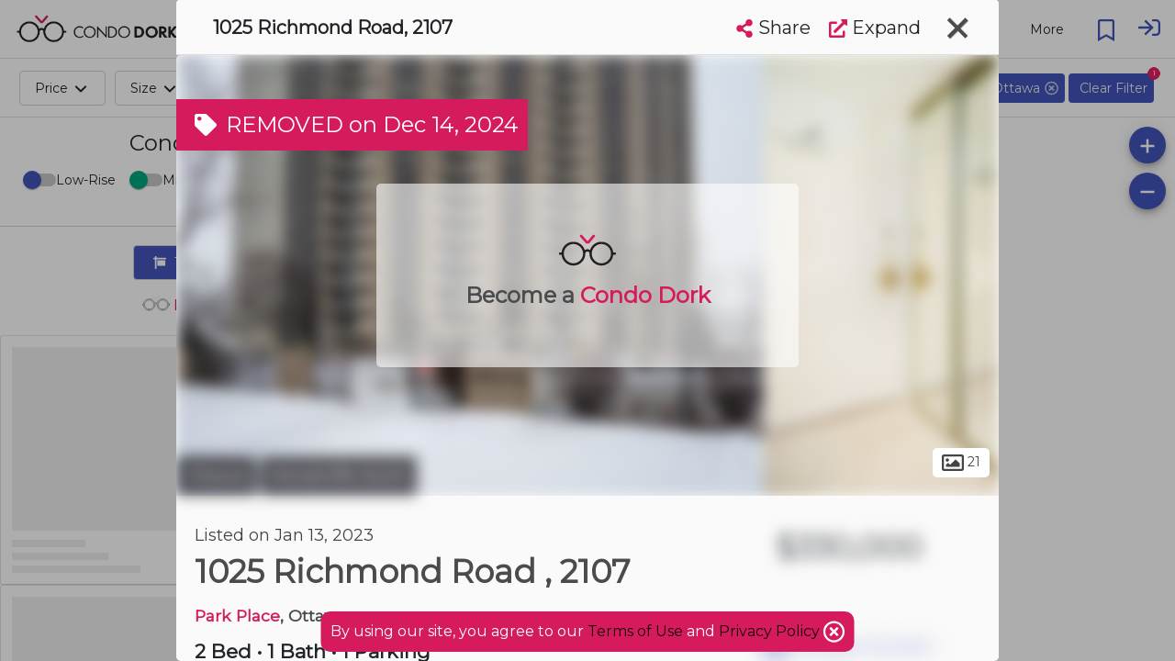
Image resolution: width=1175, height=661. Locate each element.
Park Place (237, 615)
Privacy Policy (771, 631)
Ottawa (216, 475)
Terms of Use (635, 631)
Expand (875, 28)
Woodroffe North (339, 475)
